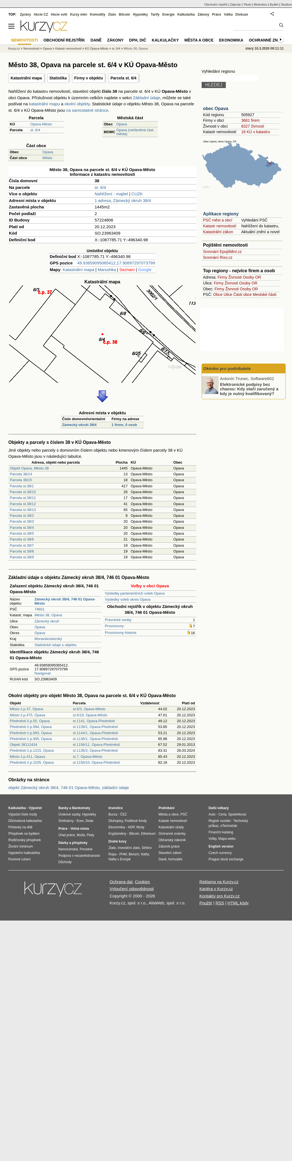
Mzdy (141, 827)
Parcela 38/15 (21, 480)
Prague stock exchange (226, 859)
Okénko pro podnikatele (227, 368)
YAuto (247, 4)
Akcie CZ (41, 14)
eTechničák (229, 826)
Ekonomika (231, 40)
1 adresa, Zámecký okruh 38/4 (123, 200)
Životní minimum (20, 846)
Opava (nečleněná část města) (135, 132)
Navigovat (42, 673)
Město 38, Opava (48, 615)
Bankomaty (81, 808)
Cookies (142, 881)
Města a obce (199, 40)
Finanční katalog (221, 832)
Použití (205, 902)
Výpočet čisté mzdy (22, 814)
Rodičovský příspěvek (24, 840)
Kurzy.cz (14, 48)
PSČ (183, 814)
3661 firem (250, 120)
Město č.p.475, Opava (27, 715)
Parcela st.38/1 (22, 486)
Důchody (64, 862)
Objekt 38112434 (23, 745)
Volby (212, 839)
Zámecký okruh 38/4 (79, 425)
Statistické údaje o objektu (55, 645)
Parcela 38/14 (21, 474)
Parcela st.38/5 (22, 533)
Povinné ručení (19, 859)
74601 (39, 609)
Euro (79, 821)
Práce (216, 14)
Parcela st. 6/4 (123, 78)
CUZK (137, 193)
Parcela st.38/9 (22, 557)
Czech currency (220, 853)
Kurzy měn (78, 14)
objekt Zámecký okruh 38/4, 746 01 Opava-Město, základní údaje (68, 787)
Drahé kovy (117, 841)
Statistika (58, 78)
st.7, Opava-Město (87, 756)
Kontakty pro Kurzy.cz (219, 896)
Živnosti (235, 277)
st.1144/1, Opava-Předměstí (95, 733)
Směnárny (66, 821)
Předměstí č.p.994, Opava (31, 727)
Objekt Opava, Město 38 (29, 468)
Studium (286, 4)
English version (221, 846)
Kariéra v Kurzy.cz (216, 888)
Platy (90, 835)
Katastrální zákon (218, 232)
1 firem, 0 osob (124, 425)
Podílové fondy (136, 821)
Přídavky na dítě (20, 827)
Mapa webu (227, 839)
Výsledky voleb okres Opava (127, 599)
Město (47, 158)
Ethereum (148, 834)
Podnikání (166, 808)
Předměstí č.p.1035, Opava (32, 762)
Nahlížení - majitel (111, 193)
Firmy (222, 277)
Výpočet (35, 808)
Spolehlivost (237, 814)
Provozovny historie (120, 633)
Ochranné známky (269, 40)
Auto (212, 814)
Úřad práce (66, 835)
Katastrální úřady (171, 827)
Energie (168, 14)
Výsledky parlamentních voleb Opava (135, 593)
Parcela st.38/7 (22, 545)
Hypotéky (140, 14)
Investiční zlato (129, 848)
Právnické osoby (118, 620)
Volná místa (79, 829)
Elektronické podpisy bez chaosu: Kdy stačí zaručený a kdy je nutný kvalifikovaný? (249, 389)
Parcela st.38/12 (23, 504)
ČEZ (123, 814)
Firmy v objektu (88, 78)
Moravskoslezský (48, 639)
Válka (228, 14)
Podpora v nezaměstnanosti (79, 856)
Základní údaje (146, 97)
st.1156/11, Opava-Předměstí (96, 745)
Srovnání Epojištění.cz (222, 251)
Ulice (228, 294)
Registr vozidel (220, 821)
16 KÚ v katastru (255, 132)
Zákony (203, 14)
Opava (121, 124)
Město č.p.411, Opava (27, 756)
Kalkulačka (186, 14)
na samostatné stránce (87, 110)
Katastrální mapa (26, 78)
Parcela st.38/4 (22, 527)
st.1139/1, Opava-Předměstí (95, 727)
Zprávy (25, 14)
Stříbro (147, 848)
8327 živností (252, 126)
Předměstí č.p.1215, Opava (32, 750)
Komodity (97, 14)
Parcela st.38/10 (23, 492)
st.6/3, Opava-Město (89, 709)
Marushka (107, 269)
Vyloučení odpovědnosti (132, 888)
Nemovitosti (31, 48)
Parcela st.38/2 (22, 515)
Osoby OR (252, 277)
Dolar (89, 821)
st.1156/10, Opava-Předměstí (96, 762)
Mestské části (264, 294)
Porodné (86, 849)
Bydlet (274, 4)
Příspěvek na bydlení (23, 834)
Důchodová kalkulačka (25, 821)
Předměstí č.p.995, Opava (31, 739)
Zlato (112, 14)
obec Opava (215, 108)
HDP (131, 827)
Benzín (134, 854)
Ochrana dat (121, 881)
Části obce (242, 294)
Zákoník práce (169, 846)
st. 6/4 (35, 130)
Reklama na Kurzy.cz (219, 881)
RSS (220, 902)
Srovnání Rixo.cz (217, 257)
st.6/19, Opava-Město (90, 715)
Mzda (81, 835)
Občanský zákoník (172, 840)
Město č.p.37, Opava (26, 709)
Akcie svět (59, 14)
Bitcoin (124, 14)
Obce (217, 294)
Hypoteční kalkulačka (24, 853)
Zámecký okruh (46, 621)
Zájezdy (235, 4)
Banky (63, 808)
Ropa (112, 854)
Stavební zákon (170, 853)
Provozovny (114, 626)
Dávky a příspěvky (73, 843)
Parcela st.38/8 (22, 551)
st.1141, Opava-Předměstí (94, 721)
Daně (96, 40)
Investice (115, 808)
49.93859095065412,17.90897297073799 (116, 263)
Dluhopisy (115, 821)
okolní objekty (77, 103)
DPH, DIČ (137, 40)
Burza (112, 814)
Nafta (145, 854)
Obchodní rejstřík (216, 4)
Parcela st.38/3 (22, 521)
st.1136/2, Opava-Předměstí (95, 750)
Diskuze (242, 14)
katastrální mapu (44, 103)
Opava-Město (41, 124)
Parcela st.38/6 (22, 539)
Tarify (155, 14)
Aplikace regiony (221, 213)
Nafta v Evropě (119, 859)
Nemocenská (68, 849)
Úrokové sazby (69, 814)
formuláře (175, 859)
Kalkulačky (165, 40)
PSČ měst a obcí (217, 220)
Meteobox (260, 4)
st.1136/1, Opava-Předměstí (95, 739)
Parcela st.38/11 (23, 498)
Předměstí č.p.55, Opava (30, 721)
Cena (222, 814)
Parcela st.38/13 (23, 510)
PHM (123, 854)
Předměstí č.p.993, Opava (31, 733)
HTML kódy (238, 902)
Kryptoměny (117, 834)
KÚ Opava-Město (96, 48)
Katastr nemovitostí (219, 226)
